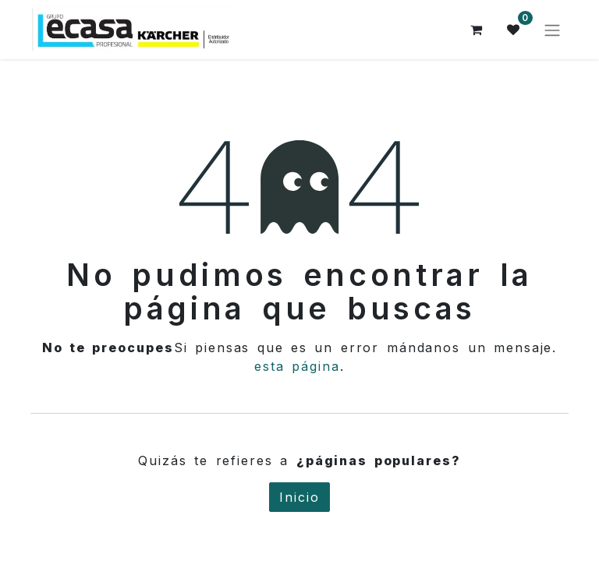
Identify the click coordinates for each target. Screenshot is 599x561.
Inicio (299, 497)
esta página (297, 366)
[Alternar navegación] (552, 29)
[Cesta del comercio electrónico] (476, 29)
